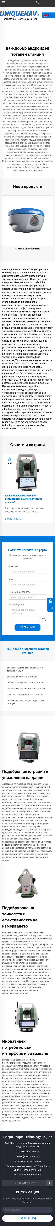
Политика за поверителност (27, 1174)
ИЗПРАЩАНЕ (27, 627)
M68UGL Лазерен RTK (27, 248)
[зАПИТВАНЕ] (50, 608)
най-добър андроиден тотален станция (26, 683)
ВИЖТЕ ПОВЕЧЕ (13, 519)
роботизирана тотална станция (22, 677)
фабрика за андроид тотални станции (25, 694)
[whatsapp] (50, 601)
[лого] (19, 13)
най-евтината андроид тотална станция (26, 688)
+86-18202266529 (30, 1151)
